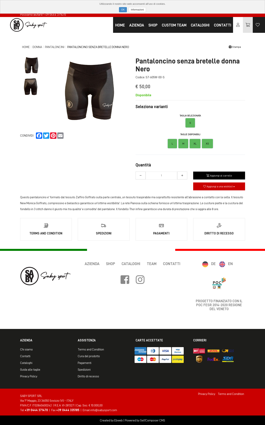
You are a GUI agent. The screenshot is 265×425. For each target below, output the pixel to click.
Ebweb (118, 420)
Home (120, 25)
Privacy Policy (28, 376)
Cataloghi (200, 25)
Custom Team (174, 25)
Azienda (136, 25)
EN (230, 263)
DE (213, 263)
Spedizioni (84, 369)
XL (195, 143)
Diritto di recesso (88, 376)
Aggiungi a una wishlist (219, 186)
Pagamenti (84, 362)
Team (151, 263)
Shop (152, 25)
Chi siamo (26, 349)
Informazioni (137, 9)
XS (207, 143)
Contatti (222, 25)
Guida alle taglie (30, 369)
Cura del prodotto (89, 355)
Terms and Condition (91, 349)
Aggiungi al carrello (219, 175)
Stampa (235, 46)
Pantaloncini (54, 47)
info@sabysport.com (103, 409)
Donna (37, 47)
